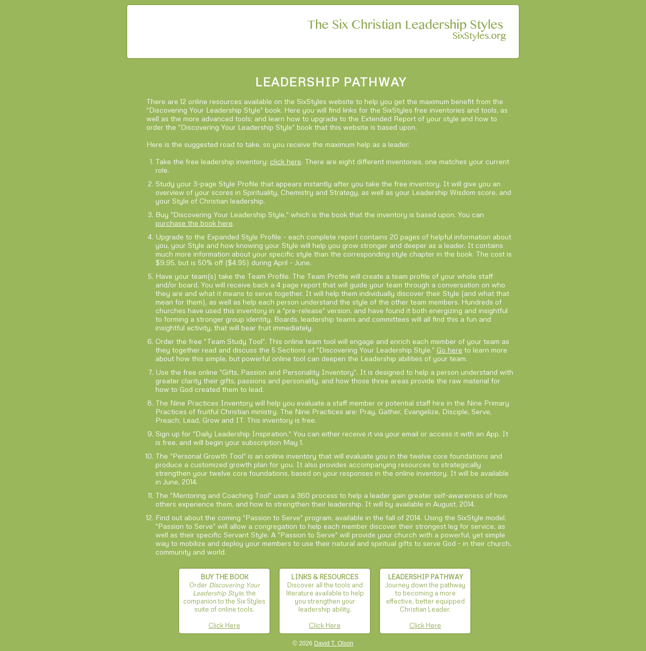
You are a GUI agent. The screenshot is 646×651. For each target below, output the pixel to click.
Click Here (224, 625)
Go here (449, 349)
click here (285, 161)
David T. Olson (333, 643)
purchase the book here (194, 223)
